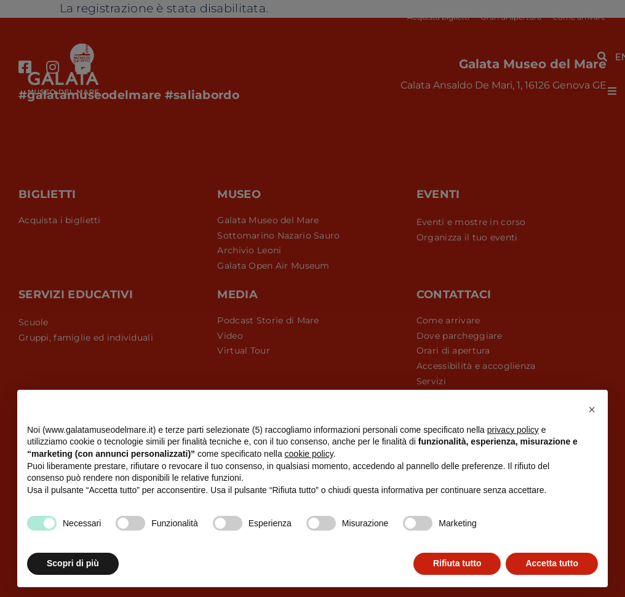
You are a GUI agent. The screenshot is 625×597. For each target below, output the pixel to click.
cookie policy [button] (309, 454)
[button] (592, 409)
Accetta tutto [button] (551, 563)
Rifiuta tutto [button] (457, 563)
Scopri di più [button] (73, 563)
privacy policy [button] (513, 430)
